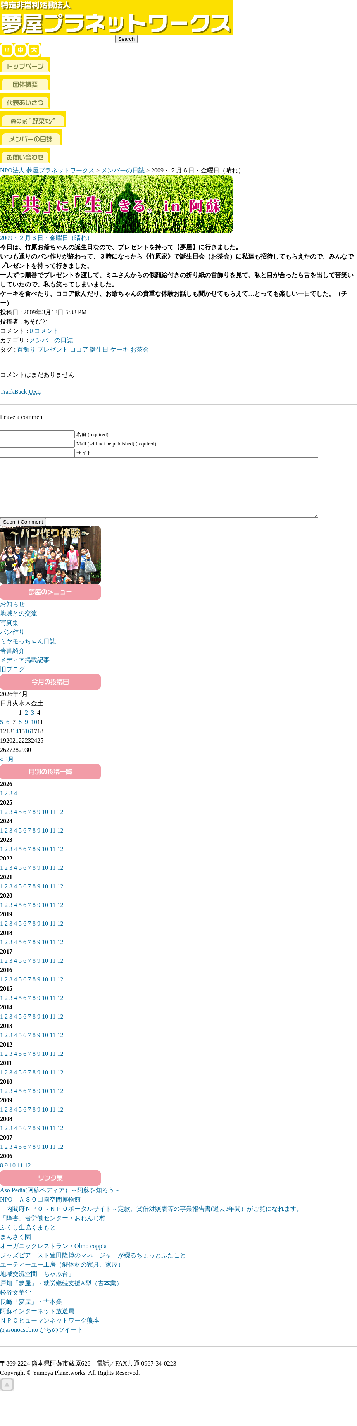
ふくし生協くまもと (28, 1239)
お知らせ (12, 615)
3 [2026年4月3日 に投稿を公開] (32, 724)
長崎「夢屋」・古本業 (31, 1313)
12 (60, 823)
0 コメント (44, 331)
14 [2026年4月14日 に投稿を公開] (15, 743)
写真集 (9, 634)
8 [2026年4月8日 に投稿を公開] (20, 733)
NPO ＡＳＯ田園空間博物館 (40, 1211)
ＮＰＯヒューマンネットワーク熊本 (49, 1332)
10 (45, 823)
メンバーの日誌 (51, 340)
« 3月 (7, 770)
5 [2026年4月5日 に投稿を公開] (1, 733)
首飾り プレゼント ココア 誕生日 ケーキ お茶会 (83, 349)
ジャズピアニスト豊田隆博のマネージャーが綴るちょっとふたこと (93, 1267)
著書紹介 (12, 662)
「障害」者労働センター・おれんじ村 (52, 1229)
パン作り (12, 643)
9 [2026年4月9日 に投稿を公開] (26, 733)
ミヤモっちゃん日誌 (28, 653)
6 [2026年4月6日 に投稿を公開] (7, 733)
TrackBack (20, 391)
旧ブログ (12, 681)
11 (52, 823)
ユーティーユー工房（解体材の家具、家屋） (62, 1276)
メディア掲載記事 (25, 671)
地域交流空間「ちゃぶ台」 (37, 1285)
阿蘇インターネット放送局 (37, 1322)
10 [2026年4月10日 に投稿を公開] (34, 733)
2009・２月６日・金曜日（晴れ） (46, 238)
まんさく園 (15, 1248)
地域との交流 (18, 625)
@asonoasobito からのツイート (41, 1341)
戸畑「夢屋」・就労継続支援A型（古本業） (61, 1295)
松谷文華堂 (15, 1304)
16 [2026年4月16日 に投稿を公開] (28, 743)
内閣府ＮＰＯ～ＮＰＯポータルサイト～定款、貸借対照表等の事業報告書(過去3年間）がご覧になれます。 (151, 1220)
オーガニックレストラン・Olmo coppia (53, 1257)
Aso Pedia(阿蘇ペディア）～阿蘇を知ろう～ (60, 1201)
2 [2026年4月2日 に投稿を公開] (26, 724)
